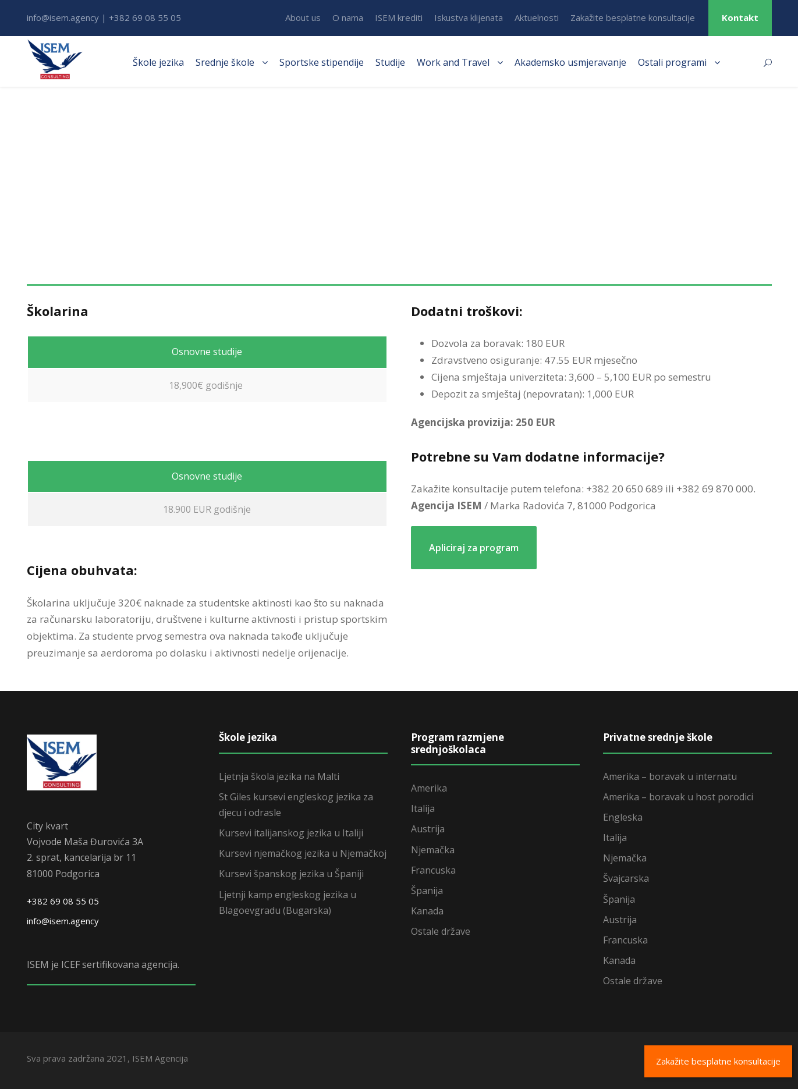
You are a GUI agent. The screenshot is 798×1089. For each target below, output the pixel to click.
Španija (427, 890)
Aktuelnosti (537, 17)
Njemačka (433, 849)
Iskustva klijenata (468, 17)
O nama (347, 17)
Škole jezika (158, 62)
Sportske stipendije (321, 62)
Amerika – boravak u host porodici (678, 796)
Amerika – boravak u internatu (670, 776)
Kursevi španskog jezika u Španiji (291, 873)
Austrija (428, 828)
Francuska (433, 870)
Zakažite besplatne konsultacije (632, 17)
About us (303, 17)
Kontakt (740, 17)
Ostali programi (672, 62)
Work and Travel (453, 62)
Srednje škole (225, 62)
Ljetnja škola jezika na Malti (279, 776)
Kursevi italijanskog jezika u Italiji (291, 832)
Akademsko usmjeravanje (570, 62)
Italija (423, 808)
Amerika (429, 788)
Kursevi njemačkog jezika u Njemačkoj (302, 853)
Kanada (427, 910)
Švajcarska (626, 878)
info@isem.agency (63, 921)
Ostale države (440, 931)
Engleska (623, 817)
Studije (390, 62)
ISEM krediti (399, 17)
